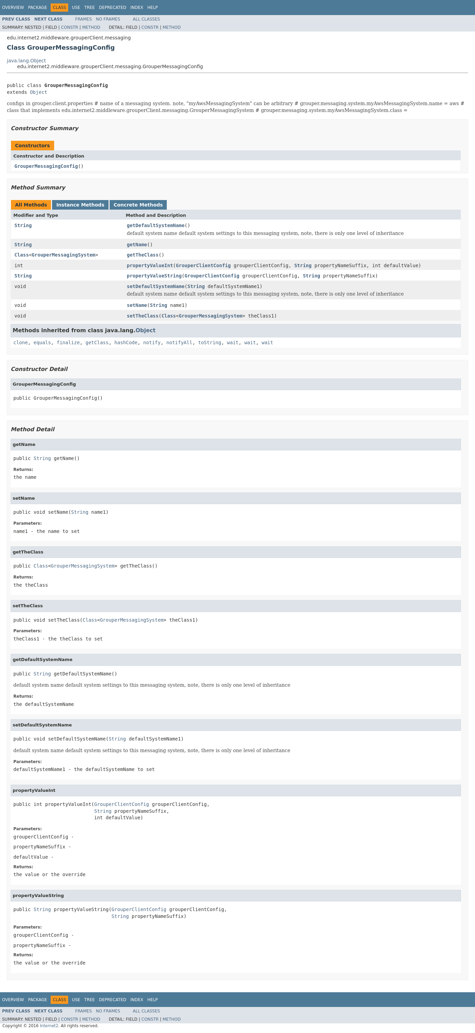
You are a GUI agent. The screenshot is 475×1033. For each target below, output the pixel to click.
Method (91, 27)
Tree (89, 7)
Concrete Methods (138, 205)
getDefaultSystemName (156, 225)
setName (137, 305)
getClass (97, 342)
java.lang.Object (26, 60)
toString (209, 342)
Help (152, 7)
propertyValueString (154, 275)
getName (137, 244)
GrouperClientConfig (203, 265)
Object (38, 92)
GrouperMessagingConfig (46, 166)
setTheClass (143, 316)
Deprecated (112, 7)
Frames (83, 19)
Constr (69, 27)
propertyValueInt (150, 265)
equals (42, 342)
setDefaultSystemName (156, 286)
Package (37, 7)
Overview (13, 7)
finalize (68, 342)
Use (76, 7)
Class (21, 255)
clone (20, 342)
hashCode (125, 342)
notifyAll (179, 342)
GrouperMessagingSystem (63, 255)
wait (233, 342)
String (23, 225)
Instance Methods (80, 205)
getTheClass (143, 255)
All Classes (146, 19)
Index (136, 7)
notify (152, 342)
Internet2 (49, 1025)
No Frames (108, 19)
